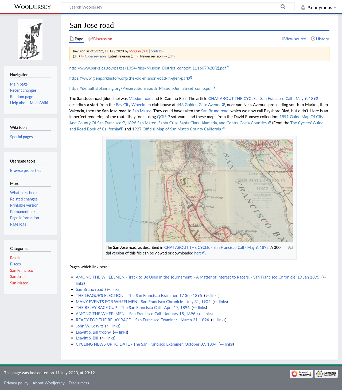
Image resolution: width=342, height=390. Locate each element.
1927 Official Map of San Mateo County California (176, 128)
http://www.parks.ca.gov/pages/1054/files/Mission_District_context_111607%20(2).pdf (147, 67)
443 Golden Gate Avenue (199, 104)
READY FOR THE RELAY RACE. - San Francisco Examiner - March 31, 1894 (142, 319)
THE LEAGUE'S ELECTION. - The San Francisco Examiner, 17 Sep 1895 (139, 295)
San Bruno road (215, 110)
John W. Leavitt (89, 325)
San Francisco (21, 270)
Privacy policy (16, 382)
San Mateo (142, 110)
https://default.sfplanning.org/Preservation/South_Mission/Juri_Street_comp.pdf (140, 88)
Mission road (140, 98)
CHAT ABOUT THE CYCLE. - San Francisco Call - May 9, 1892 (263, 98)
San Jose (17, 276)
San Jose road (89, 98)
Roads (15, 258)
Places (15, 264)
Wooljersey (32, 6)
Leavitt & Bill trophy (93, 332)
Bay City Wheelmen (133, 104)
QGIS (161, 116)
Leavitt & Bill (87, 337)
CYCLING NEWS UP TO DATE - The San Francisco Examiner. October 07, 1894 (146, 344)
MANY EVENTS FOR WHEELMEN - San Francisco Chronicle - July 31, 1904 (143, 301)
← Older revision (93, 56)
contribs (157, 51)
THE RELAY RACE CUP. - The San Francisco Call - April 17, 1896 (133, 307)
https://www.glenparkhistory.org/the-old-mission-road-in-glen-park (129, 78)
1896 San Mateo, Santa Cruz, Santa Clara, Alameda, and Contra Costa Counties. (197, 122)
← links (112, 289)
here (198, 253)
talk (145, 51)
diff (76, 56)
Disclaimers (79, 382)
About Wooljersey (49, 382)
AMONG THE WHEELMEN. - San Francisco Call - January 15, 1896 (135, 313)
